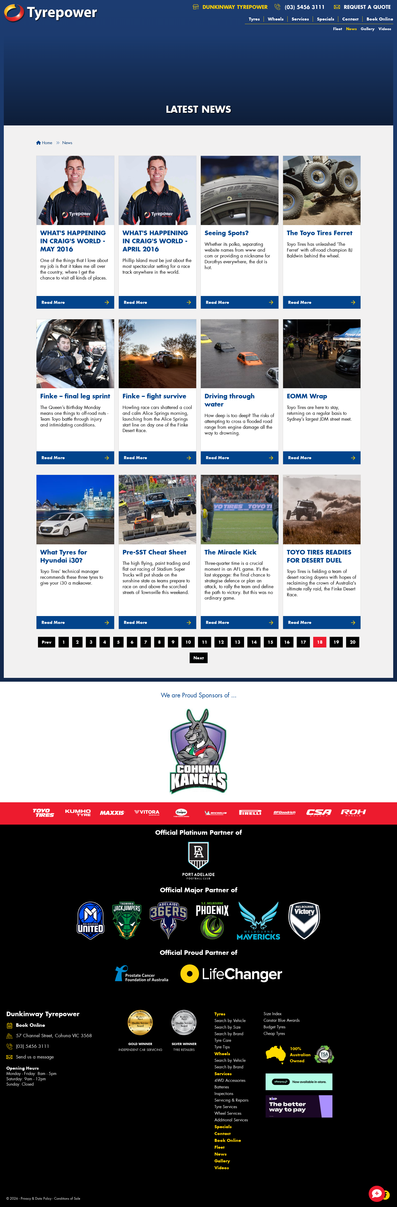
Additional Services (231, 1120)
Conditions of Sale (67, 1198)
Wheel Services (227, 1113)
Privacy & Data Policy (36, 1198)
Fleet (337, 28)
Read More (53, 302)
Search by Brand (228, 1033)
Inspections (223, 1093)
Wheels (276, 19)
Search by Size (227, 1027)
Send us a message (35, 1057)
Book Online (380, 19)
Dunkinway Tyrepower (230, 7)
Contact (350, 19)
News (351, 28)
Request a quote (362, 7)
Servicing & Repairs (231, 1100)
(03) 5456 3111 (305, 7)
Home (44, 142)
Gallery (367, 28)
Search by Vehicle (230, 1020)
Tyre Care (222, 1040)
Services (300, 19)
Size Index (273, 1013)
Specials (325, 19)
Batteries (221, 1087)
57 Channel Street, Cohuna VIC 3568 (54, 1036)
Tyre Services (225, 1106)
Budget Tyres (274, 1027)
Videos (385, 28)
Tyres (254, 19)
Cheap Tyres (274, 1033)
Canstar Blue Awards (282, 1020)
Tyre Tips (222, 1047)
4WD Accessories (229, 1080)
